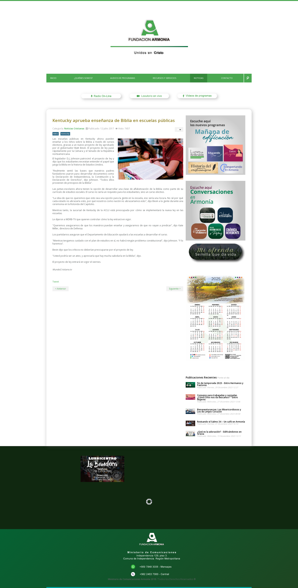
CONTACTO (227, 78)
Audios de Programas (122, 78)
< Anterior (60, 288)
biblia (55, 133)
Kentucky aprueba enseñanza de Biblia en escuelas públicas (113, 120)
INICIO (53, 78)
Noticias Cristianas (74, 128)
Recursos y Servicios (164, 78)
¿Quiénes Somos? (83, 78)
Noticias (198, 78)
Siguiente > (175, 288)
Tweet (55, 281)
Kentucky (65, 133)
